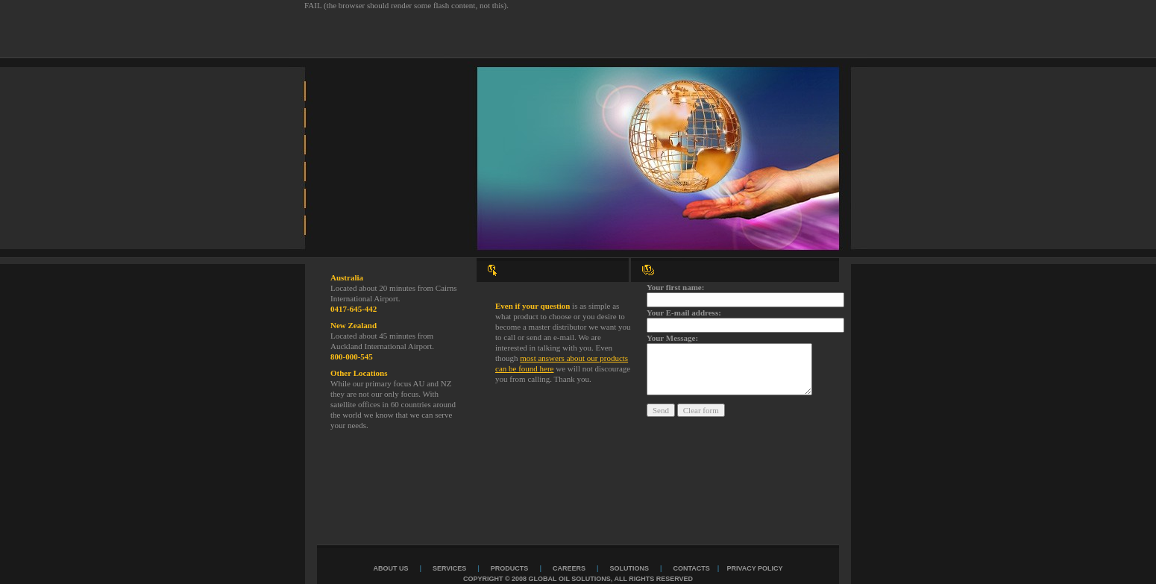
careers (569, 568)
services (449, 568)
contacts (691, 568)
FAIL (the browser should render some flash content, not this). (406, 5)
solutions (629, 568)
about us (390, 568)
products (510, 568)
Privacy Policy (754, 568)
